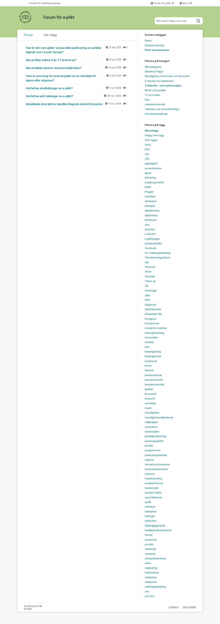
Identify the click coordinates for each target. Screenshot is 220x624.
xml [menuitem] (147, 591)
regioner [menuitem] (149, 459)
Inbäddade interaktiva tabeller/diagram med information (78, 104)
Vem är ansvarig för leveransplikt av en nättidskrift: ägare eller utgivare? (78, 78)
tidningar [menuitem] (150, 516)
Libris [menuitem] (148, 144)
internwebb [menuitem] (151, 337)
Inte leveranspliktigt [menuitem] (156, 113)
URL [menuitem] (147, 158)
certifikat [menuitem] (150, 196)
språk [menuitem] (148, 502)
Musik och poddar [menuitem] (155, 90)
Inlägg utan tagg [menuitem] (154, 135)
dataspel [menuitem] (150, 205)
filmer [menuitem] (148, 271)
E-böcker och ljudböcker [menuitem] (159, 81)
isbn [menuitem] (147, 347)
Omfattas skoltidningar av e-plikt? (78, 88)
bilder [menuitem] (148, 187)
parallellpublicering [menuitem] (155, 436)
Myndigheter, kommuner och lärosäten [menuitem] (167, 76)
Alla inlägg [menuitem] (151, 130)
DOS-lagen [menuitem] (151, 140)
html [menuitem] (147, 299)
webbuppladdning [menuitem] (155, 586)
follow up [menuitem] (150, 281)
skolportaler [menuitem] (152, 488)
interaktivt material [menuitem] (156, 328)
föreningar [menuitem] (151, 290)
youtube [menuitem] (149, 596)
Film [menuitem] (147, 99)
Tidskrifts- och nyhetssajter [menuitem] (163, 85)
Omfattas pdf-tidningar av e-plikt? (78, 96)
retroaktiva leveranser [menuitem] (157, 464)
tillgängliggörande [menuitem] (155, 525)
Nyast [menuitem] (148, 40)
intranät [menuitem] (149, 342)
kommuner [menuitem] (151, 361)
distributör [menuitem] (151, 219)
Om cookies (189, 606)
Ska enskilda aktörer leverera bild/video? (78, 68)
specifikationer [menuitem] (153, 497)
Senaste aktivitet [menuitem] (154, 45)
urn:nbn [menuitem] (149, 544)
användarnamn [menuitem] (153, 168)
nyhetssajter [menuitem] (152, 431)
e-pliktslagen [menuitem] (152, 238)
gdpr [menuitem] (147, 295)
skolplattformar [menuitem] (154, 483)
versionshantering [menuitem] (155, 558)
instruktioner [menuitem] (152, 323)
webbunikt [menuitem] (151, 582)
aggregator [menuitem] (151, 163)
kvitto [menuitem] (148, 365)
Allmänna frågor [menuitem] (154, 71)
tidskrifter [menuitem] (150, 520)
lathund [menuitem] (149, 370)
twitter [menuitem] (149, 534)
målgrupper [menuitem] (151, 422)
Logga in (174, 606)
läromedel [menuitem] (150, 393)
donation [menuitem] (150, 229)
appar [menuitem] (148, 173)
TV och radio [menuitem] (152, 95)
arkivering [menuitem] (150, 177)
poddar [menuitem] (149, 445)
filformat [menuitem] (150, 267)
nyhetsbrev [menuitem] (151, 426)
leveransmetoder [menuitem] (154, 384)
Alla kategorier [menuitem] (153, 66)
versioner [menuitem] (150, 553)
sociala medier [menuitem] (153, 492)
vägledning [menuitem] (151, 567)
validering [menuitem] (150, 549)
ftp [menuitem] (146, 285)
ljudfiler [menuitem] (149, 389)
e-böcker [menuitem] (150, 234)
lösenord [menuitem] (150, 398)
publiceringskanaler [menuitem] (156, 455)
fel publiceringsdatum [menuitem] (157, 257)
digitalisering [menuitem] (152, 210)
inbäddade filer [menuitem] (153, 314)
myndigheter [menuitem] (152, 412)
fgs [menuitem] (147, 262)
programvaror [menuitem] (153, 450)
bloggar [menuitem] (149, 191)
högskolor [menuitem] (150, 304)
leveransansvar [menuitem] (153, 375)
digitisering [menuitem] (151, 215)
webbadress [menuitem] (152, 572)
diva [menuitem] (147, 224)
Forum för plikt (160, 3)
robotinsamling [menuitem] (153, 478)
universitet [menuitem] (151, 539)
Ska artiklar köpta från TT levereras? (78, 60)
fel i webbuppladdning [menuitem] (157, 252)
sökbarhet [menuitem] (151, 511)
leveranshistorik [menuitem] (154, 379)
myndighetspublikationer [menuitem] (159, 417)
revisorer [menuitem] (150, 473)
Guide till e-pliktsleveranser (44, 3)
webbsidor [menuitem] (151, 577)
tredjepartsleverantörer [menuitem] (158, 530)
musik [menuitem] (148, 408)
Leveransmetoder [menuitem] (155, 104)
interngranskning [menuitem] (154, 332)
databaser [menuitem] (151, 201)
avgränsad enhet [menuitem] (154, 182)
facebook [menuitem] (150, 248)
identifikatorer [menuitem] (153, 309)
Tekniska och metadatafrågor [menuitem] (162, 109)
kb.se (184, 3)
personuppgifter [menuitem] (154, 441)
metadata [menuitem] (150, 403)
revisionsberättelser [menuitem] (156, 469)
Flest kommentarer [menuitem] (157, 50)
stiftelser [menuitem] (150, 506)
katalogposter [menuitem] (153, 356)
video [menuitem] (148, 563)
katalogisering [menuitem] (153, 351)
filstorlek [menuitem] (150, 276)
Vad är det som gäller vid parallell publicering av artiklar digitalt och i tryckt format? (78, 50)
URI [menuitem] (147, 154)
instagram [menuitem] (150, 318)
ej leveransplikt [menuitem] (153, 243)
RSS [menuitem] (147, 149)
